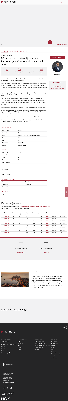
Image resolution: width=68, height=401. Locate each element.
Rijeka (53, 347)
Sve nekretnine (6, 339)
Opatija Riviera (55, 343)
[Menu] (66, 2)
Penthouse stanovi (39, 347)
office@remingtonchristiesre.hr (57, 88)
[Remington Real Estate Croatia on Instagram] (4, 388)
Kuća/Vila (20, 343)
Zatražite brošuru (57, 57)
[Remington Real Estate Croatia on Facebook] (7, 388)
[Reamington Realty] (9, 332)
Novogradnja (5, 341)
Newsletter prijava (8, 364)
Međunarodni (54, 358)
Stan (19, 341)
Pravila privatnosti (5, 350)
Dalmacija (53, 351)
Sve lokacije (54, 341)
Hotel (19, 345)
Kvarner (53, 345)
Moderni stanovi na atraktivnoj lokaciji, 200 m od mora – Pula (35, 206)
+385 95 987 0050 (6, 380)
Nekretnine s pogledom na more (42, 345)
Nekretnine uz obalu (39, 341)
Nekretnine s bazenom (40, 343)
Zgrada (19, 349)
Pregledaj (21, 252)
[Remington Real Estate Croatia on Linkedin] (11, 388)
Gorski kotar (54, 356)
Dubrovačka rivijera (56, 353)
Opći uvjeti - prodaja (6, 353)
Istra (52, 349)
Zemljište (20, 347)
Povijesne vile (38, 349)
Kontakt (3, 348)
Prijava (46, 252)
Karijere (3, 346)
